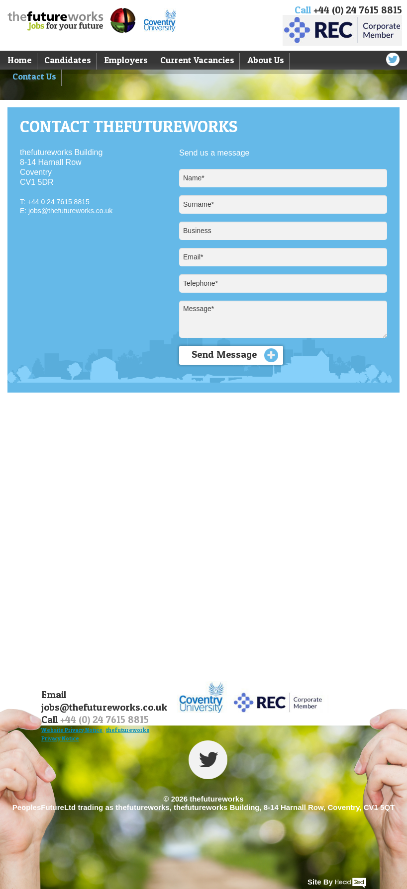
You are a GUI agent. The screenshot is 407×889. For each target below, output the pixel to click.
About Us (265, 60)
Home (19, 60)
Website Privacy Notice (71, 730)
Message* (283, 319)
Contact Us (34, 76)
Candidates (67, 60)
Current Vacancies (197, 60)
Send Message (235, 355)
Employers (126, 60)
